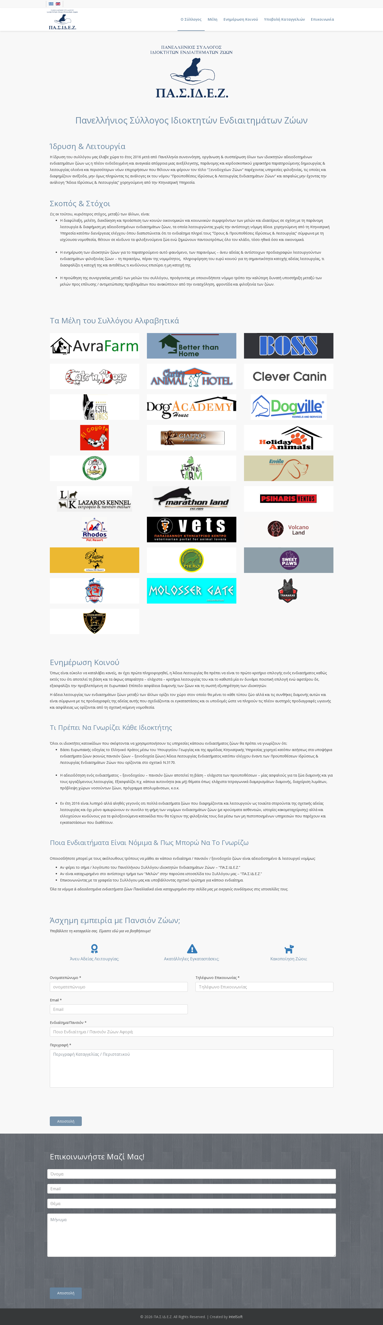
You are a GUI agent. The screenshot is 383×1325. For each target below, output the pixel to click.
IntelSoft (236, 1316)
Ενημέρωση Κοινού (241, 19)
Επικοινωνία (322, 19)
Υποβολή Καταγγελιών (284, 19)
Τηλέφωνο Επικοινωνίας (217, 977)
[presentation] (88, 1103)
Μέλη (212, 19)
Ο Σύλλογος (191, 19)
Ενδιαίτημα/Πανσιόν (68, 1022)
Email (56, 1000)
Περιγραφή (60, 1044)
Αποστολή (65, 1121)
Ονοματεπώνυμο (65, 977)
